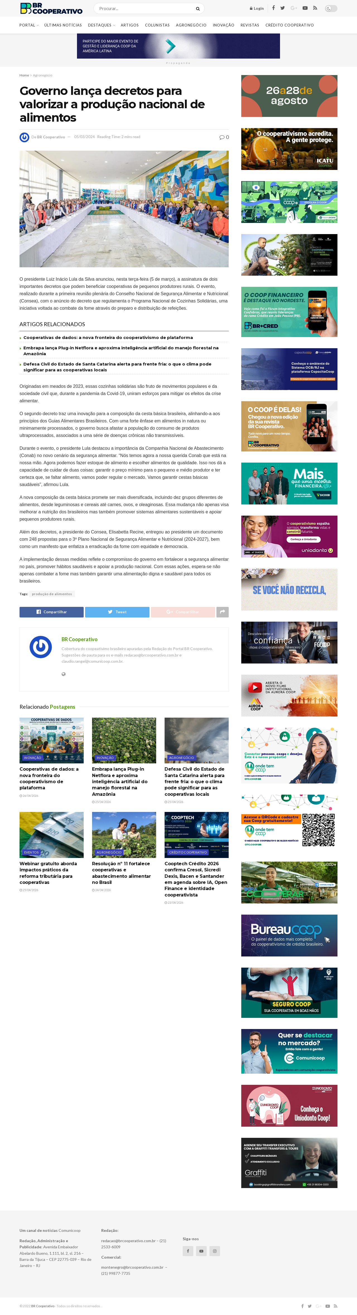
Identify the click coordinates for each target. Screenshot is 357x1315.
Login (257, 8)
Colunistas (157, 25)
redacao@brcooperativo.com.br (128, 1240)
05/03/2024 (84, 136)
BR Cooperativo (51, 136)
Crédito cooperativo (188, 852)
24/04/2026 (101, 890)
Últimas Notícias (63, 25)
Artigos (130, 25)
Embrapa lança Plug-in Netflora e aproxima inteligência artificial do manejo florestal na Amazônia (120, 782)
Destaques (100, 25)
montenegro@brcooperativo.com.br (132, 1267)
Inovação (224, 25)
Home (24, 75)
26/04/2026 (29, 795)
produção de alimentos (52, 594)
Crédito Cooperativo (290, 25)
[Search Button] (199, 8)
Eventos (31, 852)
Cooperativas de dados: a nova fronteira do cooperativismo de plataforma (108, 337)
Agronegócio (191, 25)
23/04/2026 (174, 903)
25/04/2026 (101, 802)
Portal (27, 25)
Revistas (250, 25)
